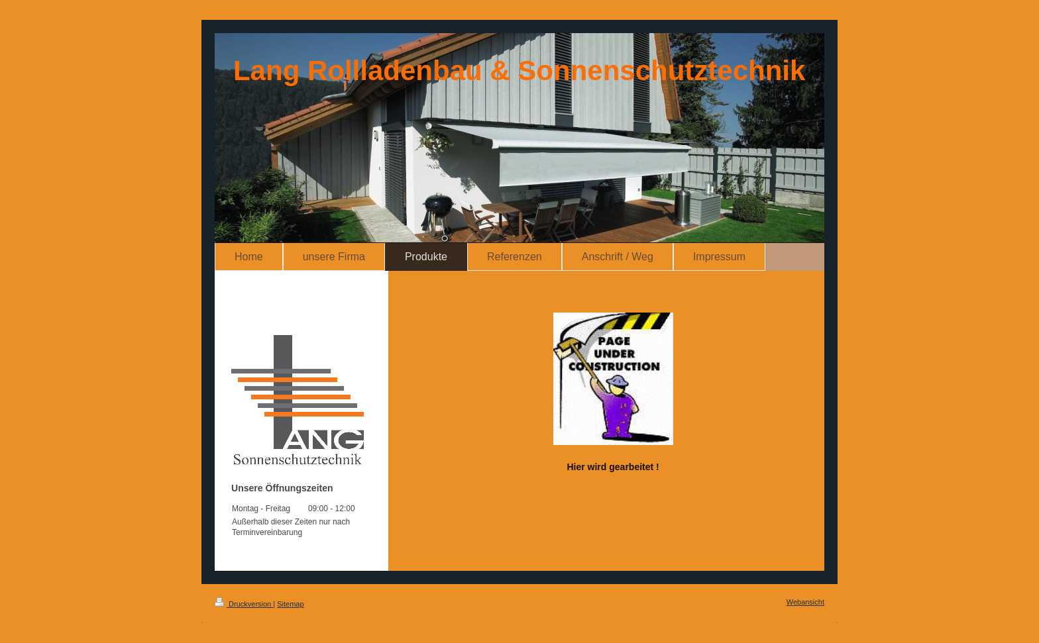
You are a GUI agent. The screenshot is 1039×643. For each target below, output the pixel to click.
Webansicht (805, 602)
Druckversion (244, 604)
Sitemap (290, 604)
